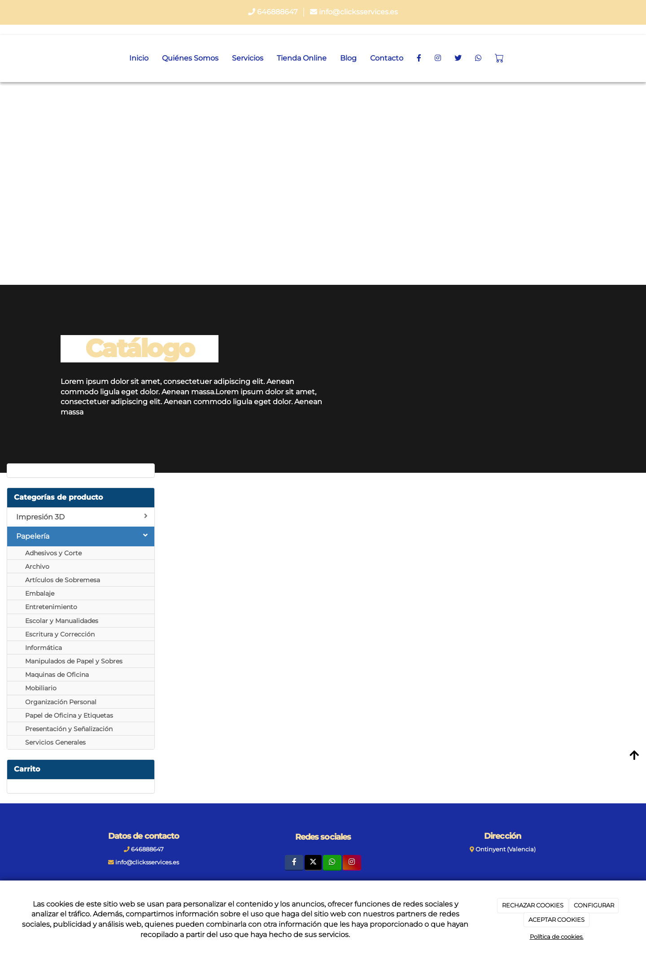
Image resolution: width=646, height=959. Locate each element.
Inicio (138, 58)
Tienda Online (302, 58)
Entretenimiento (51, 606)
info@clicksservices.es (358, 12)
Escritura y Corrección (60, 634)
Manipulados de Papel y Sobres (73, 661)
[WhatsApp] (478, 58)
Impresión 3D (82, 516)
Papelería (82, 536)
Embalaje (39, 593)
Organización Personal (60, 702)
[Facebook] (419, 58)
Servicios (247, 58)
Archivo (37, 566)
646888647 (277, 12)
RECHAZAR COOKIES (532, 905)
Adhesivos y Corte (53, 553)
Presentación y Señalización (69, 728)
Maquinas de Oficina (57, 674)
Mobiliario (41, 688)
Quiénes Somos (190, 58)
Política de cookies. (557, 936)
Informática (43, 647)
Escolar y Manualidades (61, 620)
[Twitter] (313, 863)
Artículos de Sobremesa (62, 580)
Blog (348, 58)
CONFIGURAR (594, 905)
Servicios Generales (55, 742)
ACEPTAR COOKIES (556, 919)
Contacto (386, 58)
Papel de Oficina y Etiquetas (69, 715)
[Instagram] (438, 58)
